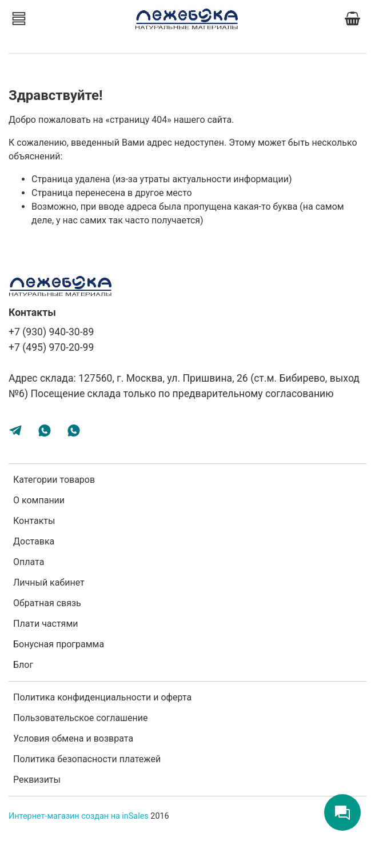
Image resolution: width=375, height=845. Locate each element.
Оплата (28, 561)
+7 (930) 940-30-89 (51, 332)
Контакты (34, 520)
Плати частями (45, 623)
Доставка (33, 541)
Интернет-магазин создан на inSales (79, 816)
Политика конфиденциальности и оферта (102, 697)
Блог (23, 664)
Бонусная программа (58, 644)
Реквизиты (37, 779)
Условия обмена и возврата (73, 738)
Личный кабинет (49, 582)
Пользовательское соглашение (80, 717)
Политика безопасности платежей (87, 759)
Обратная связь (47, 603)
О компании (39, 500)
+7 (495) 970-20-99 (51, 347)
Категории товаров (54, 479)
